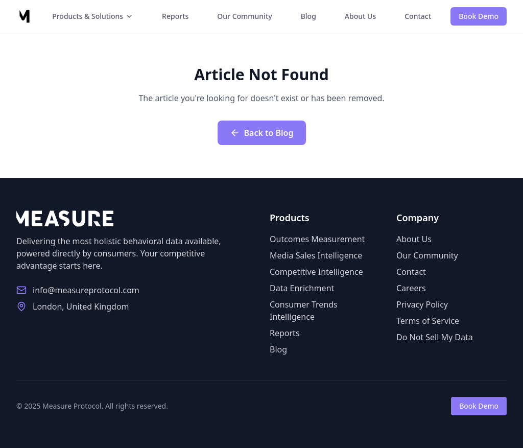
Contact (418, 16)
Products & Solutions (92, 16)
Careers (411, 288)
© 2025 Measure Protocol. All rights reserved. (92, 406)
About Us (360, 16)
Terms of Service (427, 320)
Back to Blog (262, 132)
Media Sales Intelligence (316, 255)
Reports (175, 16)
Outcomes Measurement (317, 239)
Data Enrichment (302, 288)
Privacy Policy (422, 304)
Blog (308, 16)
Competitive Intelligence (316, 271)
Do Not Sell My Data (434, 337)
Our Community (244, 16)
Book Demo (478, 16)
